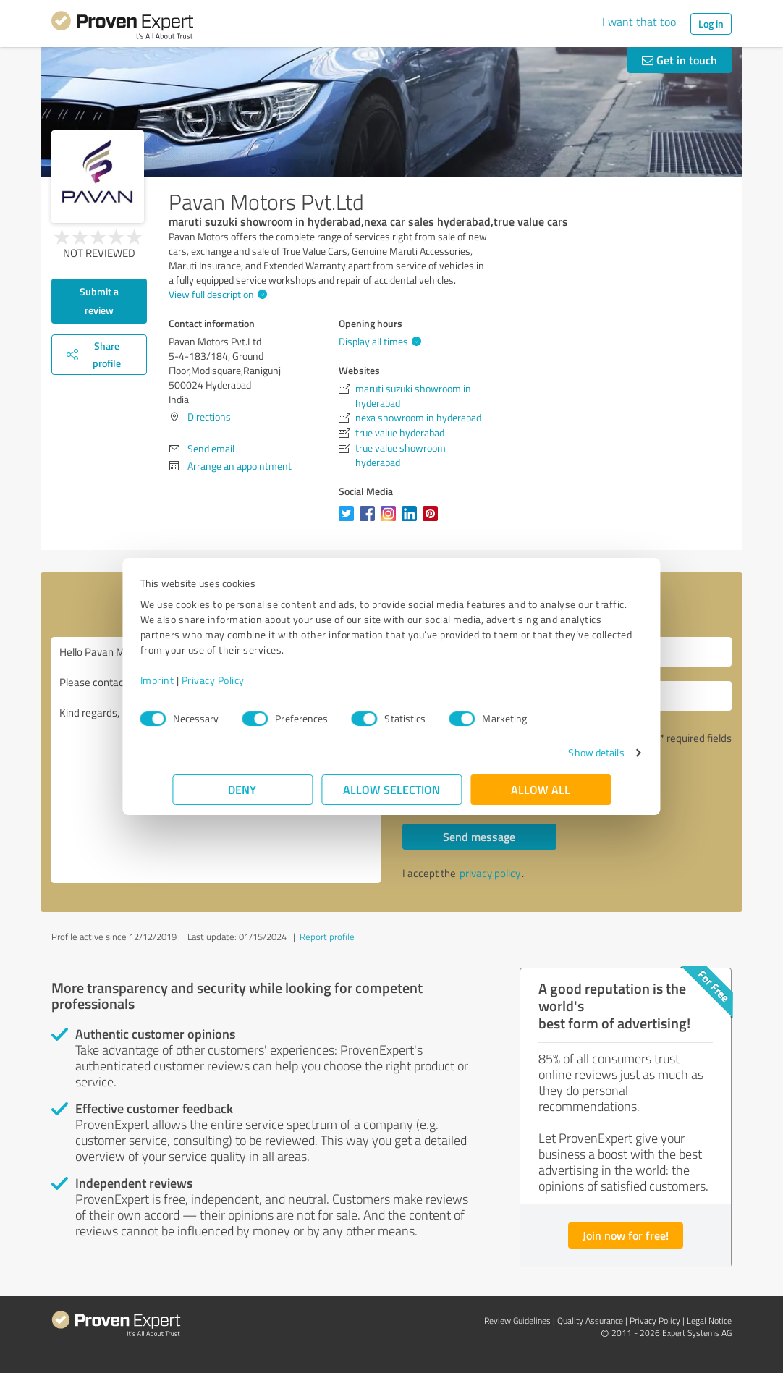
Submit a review (99, 300)
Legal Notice (709, 1320)
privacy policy (490, 873)
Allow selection (391, 789)
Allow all (540, 789)
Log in (711, 23)
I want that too (639, 22)
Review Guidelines (517, 1320)
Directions (209, 416)
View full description (216, 294)
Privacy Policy (244, 680)
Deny (243, 789)
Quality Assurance (590, 1320)
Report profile (327, 936)
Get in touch (679, 59)
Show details (564, 752)
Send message (479, 836)
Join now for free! (626, 1235)
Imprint (189, 680)
